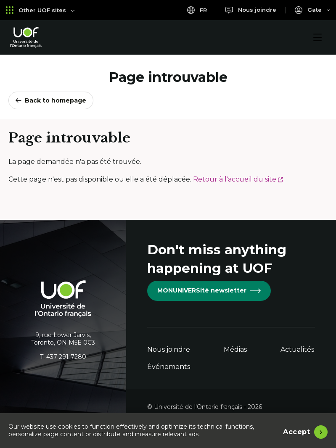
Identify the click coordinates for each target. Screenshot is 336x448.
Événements (168, 367)
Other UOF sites (41, 10)
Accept (296, 431)
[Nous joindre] (249, 10)
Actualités (297, 349)
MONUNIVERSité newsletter (209, 290)
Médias (235, 349)
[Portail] (312, 10)
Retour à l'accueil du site (238, 179)
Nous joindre (168, 349)
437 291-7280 (66, 357)
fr (194, 10)
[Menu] (317, 37)
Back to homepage (51, 100)
